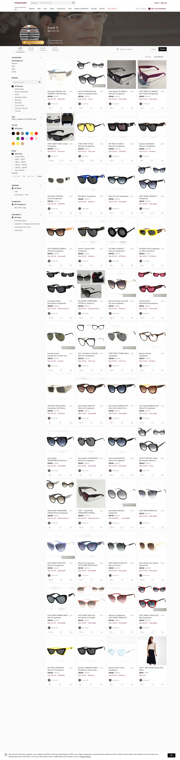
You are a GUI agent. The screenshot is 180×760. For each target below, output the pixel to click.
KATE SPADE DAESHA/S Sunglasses (148, 197)
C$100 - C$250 (19, 165)
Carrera (16, 111)
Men (39, 9)
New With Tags (19, 208)
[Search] (55, 3)
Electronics (61, 9)
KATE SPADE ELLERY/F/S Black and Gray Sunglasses (118, 564)
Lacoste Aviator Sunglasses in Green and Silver (57, 354)
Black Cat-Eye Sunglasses (119, 196)
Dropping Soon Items (21, 227)
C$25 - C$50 (18, 159)
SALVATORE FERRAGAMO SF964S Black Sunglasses (58, 512)
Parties (102, 9)
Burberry (16, 100)
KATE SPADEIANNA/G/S (148, 511)
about (153, 49)
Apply (39, 176)
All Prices (17, 154)
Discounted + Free (20, 195)
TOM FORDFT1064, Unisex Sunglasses (58, 145)
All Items (16, 188)
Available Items (19, 221)
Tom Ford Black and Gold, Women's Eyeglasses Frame (88, 354)
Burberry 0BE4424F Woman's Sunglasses (147, 145)
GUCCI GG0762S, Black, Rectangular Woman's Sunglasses (148, 459)
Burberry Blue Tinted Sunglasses (116, 669)
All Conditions (19, 204)
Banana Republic (20, 92)
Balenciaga (18, 89)
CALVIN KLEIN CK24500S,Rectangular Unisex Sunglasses (148, 302)
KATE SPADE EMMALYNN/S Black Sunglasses (58, 616)
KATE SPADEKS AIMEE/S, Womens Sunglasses (57, 250)
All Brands (17, 86)
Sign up (164, 3)
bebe (15, 94)
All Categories (17, 61)
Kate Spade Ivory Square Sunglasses (148, 564)
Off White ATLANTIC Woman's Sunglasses (117, 145)
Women (32, 9)
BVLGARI (17, 103)
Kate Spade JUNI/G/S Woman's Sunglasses (86, 407)
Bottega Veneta (19, 97)
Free (15, 191)
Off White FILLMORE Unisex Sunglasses (55, 197)
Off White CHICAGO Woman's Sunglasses (117, 250)
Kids (45, 9)
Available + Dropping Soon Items (26, 224)
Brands (94, 9)
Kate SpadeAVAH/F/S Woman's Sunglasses (117, 459)
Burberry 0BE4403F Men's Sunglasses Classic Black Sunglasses (88, 669)
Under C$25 (18, 156)
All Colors (17, 128)
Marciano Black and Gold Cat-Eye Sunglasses (118, 302)
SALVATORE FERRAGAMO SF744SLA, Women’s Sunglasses (87, 302)
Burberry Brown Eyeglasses (145, 354)
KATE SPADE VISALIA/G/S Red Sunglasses (149, 616)
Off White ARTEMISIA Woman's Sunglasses (56, 669)
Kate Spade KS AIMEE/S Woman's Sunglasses (118, 92)
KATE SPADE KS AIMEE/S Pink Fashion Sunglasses (148, 92)
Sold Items (17, 230)
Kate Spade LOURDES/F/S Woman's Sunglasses (88, 459)
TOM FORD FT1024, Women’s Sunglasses (86, 145)
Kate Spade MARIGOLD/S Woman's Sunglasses (149, 407)
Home (52, 9)
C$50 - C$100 (19, 162)
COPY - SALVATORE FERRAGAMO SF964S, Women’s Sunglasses (86, 512)
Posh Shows (112, 9)
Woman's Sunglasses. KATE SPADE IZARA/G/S (118, 616)
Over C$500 (18, 170)
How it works (141, 9)
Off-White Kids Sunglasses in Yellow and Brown (149, 250)
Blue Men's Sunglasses (87, 196)
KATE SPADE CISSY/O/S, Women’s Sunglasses (57, 564)
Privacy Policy (85, 757)
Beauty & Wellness (81, 9)
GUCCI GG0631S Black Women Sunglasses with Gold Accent (87, 92)
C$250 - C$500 (19, 167)
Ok (171, 755)
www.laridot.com (56, 43)
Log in (156, 3)
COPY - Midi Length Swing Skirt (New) (151, 669)
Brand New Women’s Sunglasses (116, 512)
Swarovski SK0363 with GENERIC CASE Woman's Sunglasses (57, 92)
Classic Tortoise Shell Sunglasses (86, 250)
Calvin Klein (18, 105)
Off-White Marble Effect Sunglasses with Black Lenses (57, 407)
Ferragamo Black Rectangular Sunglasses (57, 302)
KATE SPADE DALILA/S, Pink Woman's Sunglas (86, 616)
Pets (70, 9)
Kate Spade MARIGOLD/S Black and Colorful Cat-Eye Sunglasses (118, 407)
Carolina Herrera (20, 108)
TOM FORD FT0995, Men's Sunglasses (119, 354)
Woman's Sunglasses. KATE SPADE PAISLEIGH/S (88, 564)
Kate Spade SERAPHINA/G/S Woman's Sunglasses (58, 459)
